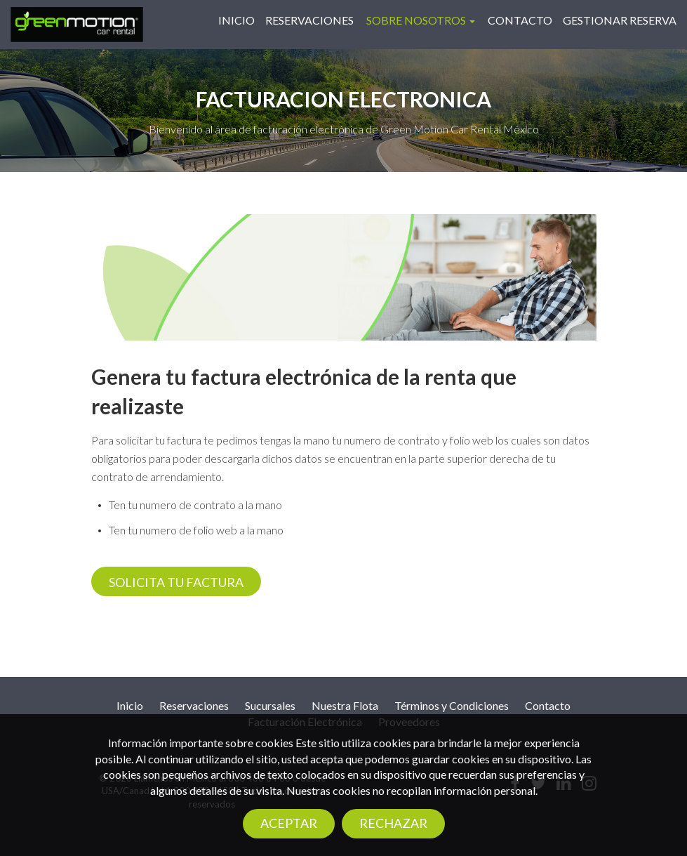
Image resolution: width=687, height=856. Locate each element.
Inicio (236, 20)
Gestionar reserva (619, 20)
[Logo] (77, 22)
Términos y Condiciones (451, 705)
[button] (420, 20)
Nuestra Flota (345, 705)
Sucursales (270, 705)
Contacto (520, 20)
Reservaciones (309, 20)
